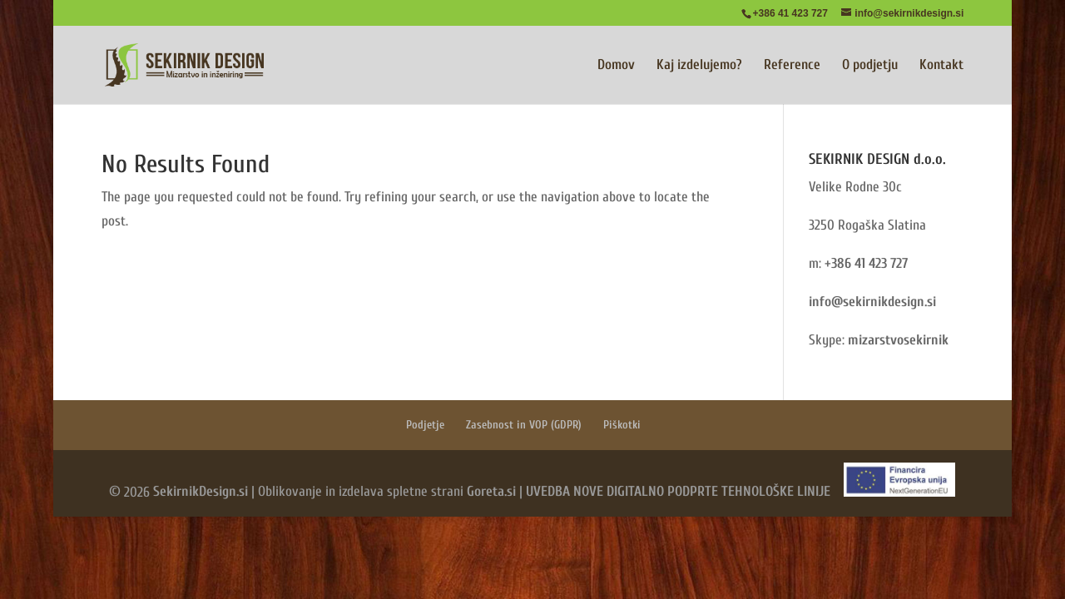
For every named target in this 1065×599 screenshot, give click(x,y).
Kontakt (941, 65)
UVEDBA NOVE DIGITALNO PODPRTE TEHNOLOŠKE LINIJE (678, 492)
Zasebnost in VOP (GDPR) (524, 425)
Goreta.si (491, 492)
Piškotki (622, 425)
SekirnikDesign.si (200, 492)
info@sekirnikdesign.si (872, 301)
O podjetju (870, 65)
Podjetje (425, 425)
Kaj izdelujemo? (699, 65)
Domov (616, 65)
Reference (792, 65)
